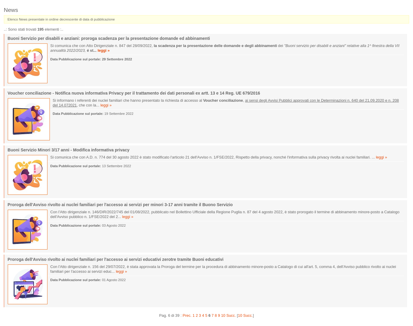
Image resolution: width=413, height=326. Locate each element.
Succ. (231, 315)
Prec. (187, 315)
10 (223, 315)
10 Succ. (245, 315)
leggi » (104, 50)
